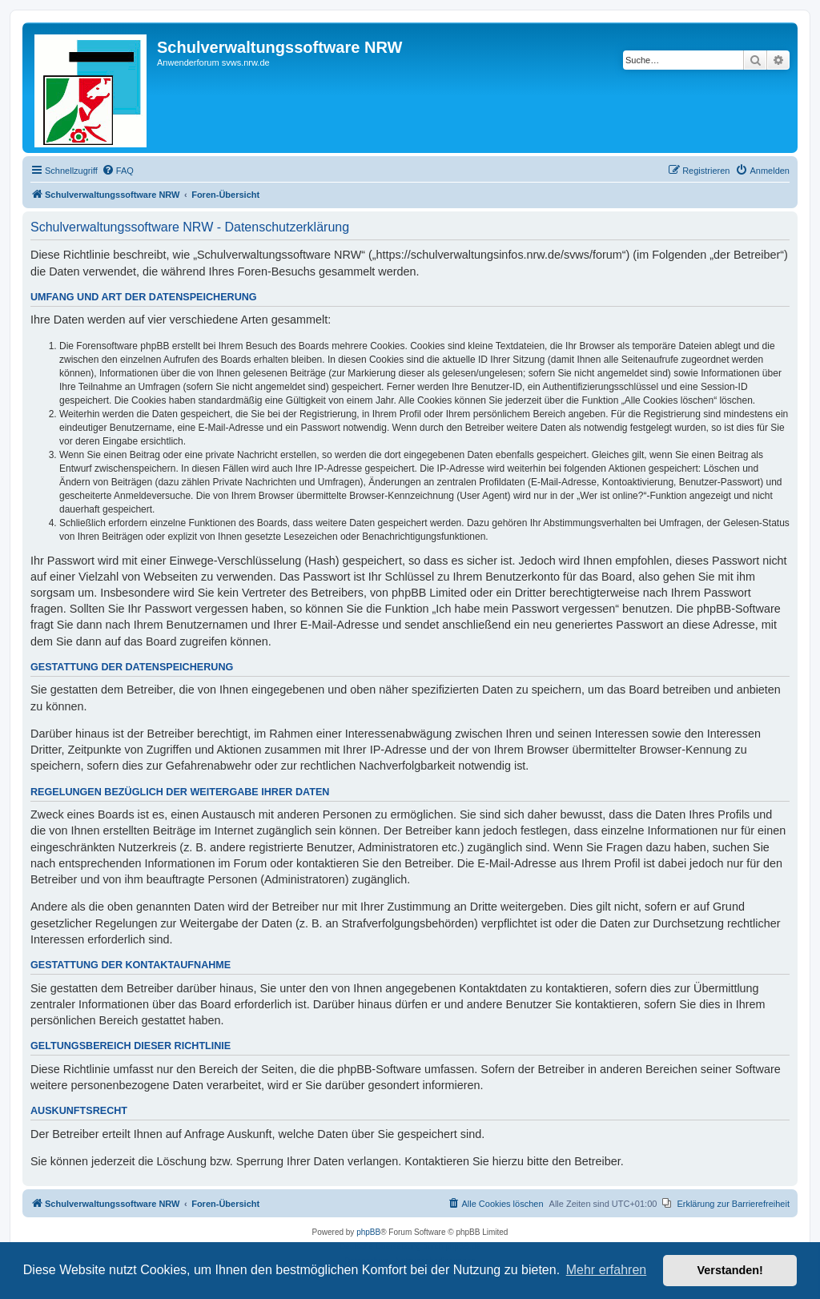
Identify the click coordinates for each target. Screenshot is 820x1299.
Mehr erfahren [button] (606, 1270)
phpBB (368, 1232)
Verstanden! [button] (730, 1270)
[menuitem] (118, 170)
